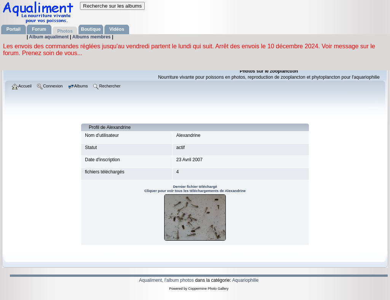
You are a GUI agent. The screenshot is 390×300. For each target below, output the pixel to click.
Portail (13, 29)
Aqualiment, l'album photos (166, 280)
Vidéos (116, 29)
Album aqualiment (49, 37)
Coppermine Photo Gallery (208, 288)
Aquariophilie (245, 280)
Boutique (91, 29)
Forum (39, 29)
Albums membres (92, 37)
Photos (65, 31)
